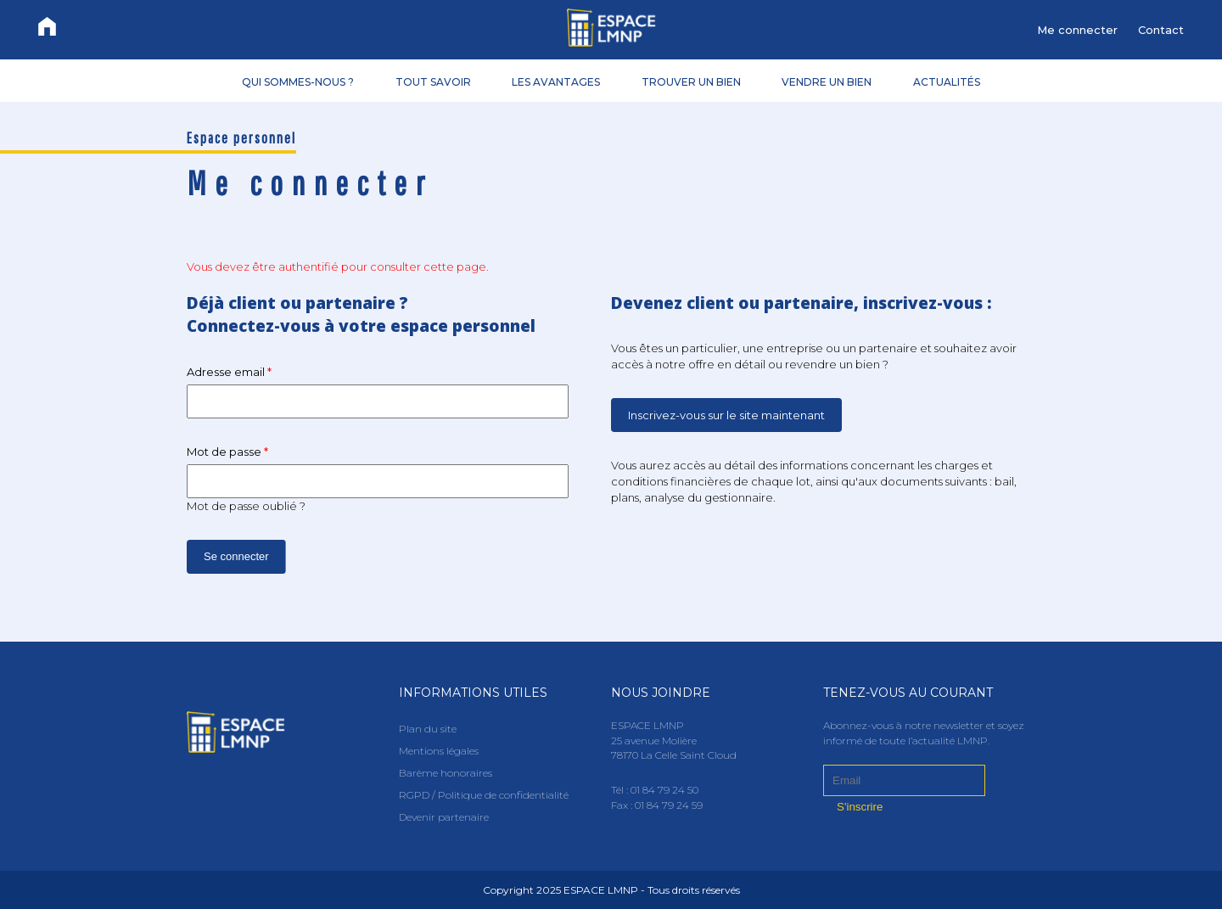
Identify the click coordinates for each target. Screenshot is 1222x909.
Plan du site (428, 728)
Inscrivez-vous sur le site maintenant (726, 415)
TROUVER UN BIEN (691, 81)
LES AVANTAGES (556, 81)
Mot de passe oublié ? (246, 506)
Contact (1161, 29)
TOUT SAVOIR (433, 81)
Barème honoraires (445, 772)
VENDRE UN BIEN (827, 81)
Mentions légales (439, 750)
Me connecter (1077, 29)
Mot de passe (227, 451)
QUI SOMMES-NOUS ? (298, 81)
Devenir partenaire (444, 817)
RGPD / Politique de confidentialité (484, 794)
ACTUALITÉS (946, 81)
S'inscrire (860, 806)
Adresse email (229, 372)
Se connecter (236, 556)
